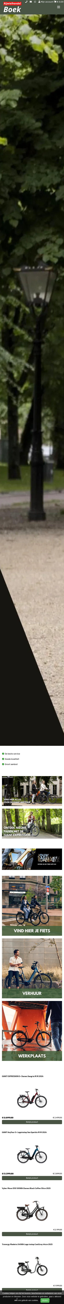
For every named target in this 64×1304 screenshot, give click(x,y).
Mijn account (46, 2)
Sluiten (45, 1300)
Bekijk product (32, 1122)
